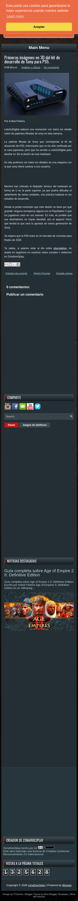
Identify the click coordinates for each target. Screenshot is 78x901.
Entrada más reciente (16, 273)
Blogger (67, 885)
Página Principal (41, 273)
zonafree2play (36, 885)
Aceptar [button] (39, 26)
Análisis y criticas (30, 67)
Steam (11, 425)
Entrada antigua (64, 273)
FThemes (18, 894)
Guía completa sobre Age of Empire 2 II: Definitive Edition (39, 572)
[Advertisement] (41, 178)
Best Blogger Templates (56, 894)
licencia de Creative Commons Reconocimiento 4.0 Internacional (36, 853)
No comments (51, 67)
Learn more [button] (15, 16)
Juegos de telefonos (35, 425)
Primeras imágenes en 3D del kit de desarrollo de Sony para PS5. (32, 59)
